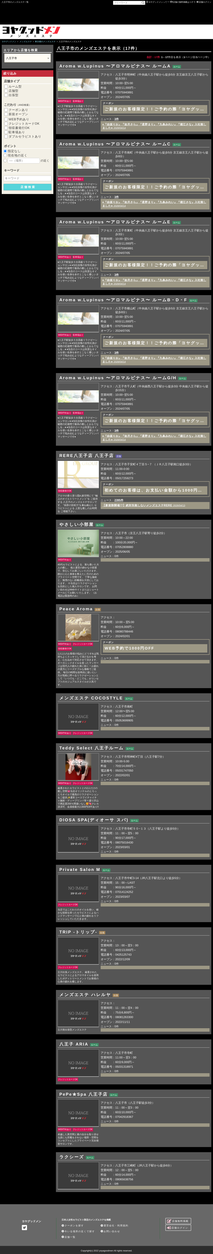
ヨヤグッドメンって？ (158, 2)
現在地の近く (17, 155)
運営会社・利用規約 (114, 1225)
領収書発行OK (19, 128)
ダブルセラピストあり (25, 136)
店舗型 (13, 91)
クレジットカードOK (24, 123)
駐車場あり (17, 132)
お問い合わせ (110, 1231)
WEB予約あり (19, 119)
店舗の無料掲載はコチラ (184, 2)
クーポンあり (18, 110)
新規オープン (18, 114)
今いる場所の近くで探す (78, 1231)
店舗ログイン (205, 2)
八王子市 (11, 58)
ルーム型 (15, 86)
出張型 (13, 95)
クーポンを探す (73, 1225)
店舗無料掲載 (178, 1221)
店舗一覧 (69, 1237)
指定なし (14, 151)
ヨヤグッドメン (31, 1221)
